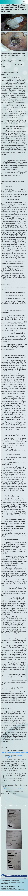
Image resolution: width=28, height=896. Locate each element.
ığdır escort (8, 807)
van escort (12, 805)
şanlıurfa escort (5, 805)
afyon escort (18, 805)
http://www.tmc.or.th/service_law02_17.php (12, 788)
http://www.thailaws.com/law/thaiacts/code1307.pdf (14, 752)
